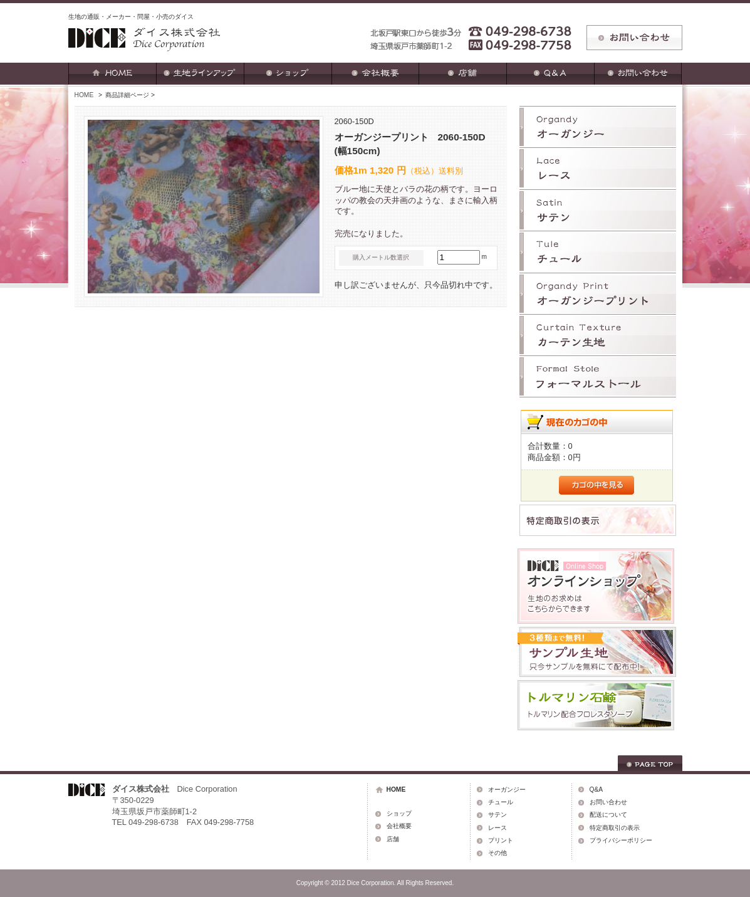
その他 (497, 852)
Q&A (596, 789)
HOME (84, 95)
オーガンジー (507, 789)
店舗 (393, 839)
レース (497, 827)
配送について (608, 814)
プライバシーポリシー (621, 840)
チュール (500, 802)
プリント (500, 840)
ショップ (399, 813)
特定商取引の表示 (615, 827)
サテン (497, 814)
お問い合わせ (608, 802)
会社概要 (399, 825)
